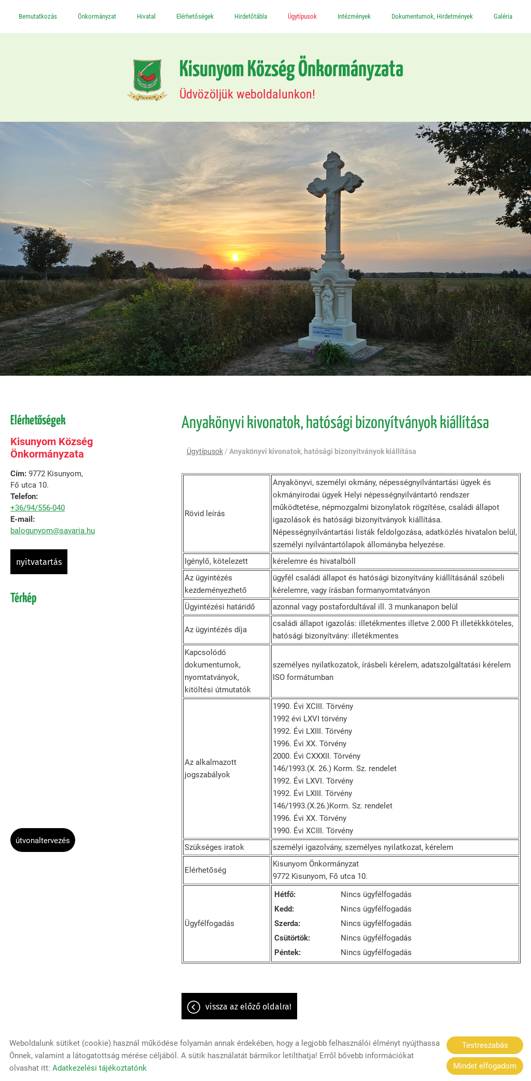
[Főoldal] (141, 81)
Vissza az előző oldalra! (248, 1009)
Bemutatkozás (38, 16)
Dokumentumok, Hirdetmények (432, 16)
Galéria (503, 16)
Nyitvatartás (39, 563)
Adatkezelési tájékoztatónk (99, 1068)
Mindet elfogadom (484, 1066)
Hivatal (146, 16)
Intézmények (354, 16)
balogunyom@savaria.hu (52, 532)
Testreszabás (485, 1045)
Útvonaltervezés (43, 842)
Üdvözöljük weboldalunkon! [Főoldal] (292, 81)
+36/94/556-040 (37, 509)
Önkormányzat (97, 16)
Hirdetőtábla (250, 16)
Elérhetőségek (195, 16)
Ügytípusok (302, 16)
